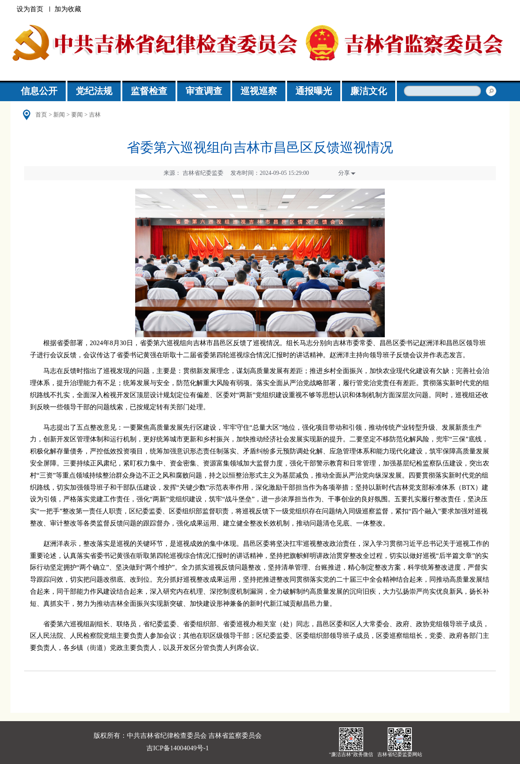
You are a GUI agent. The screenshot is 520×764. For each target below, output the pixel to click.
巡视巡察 (258, 91)
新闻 (59, 115)
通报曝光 (313, 91)
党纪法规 (94, 91)
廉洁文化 (368, 91)
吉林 (95, 115)
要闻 (77, 115)
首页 (41, 115)
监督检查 (149, 91)
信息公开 (39, 91)
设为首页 (30, 8)
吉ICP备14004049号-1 (177, 748)
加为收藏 (67, 8)
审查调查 (204, 91)
